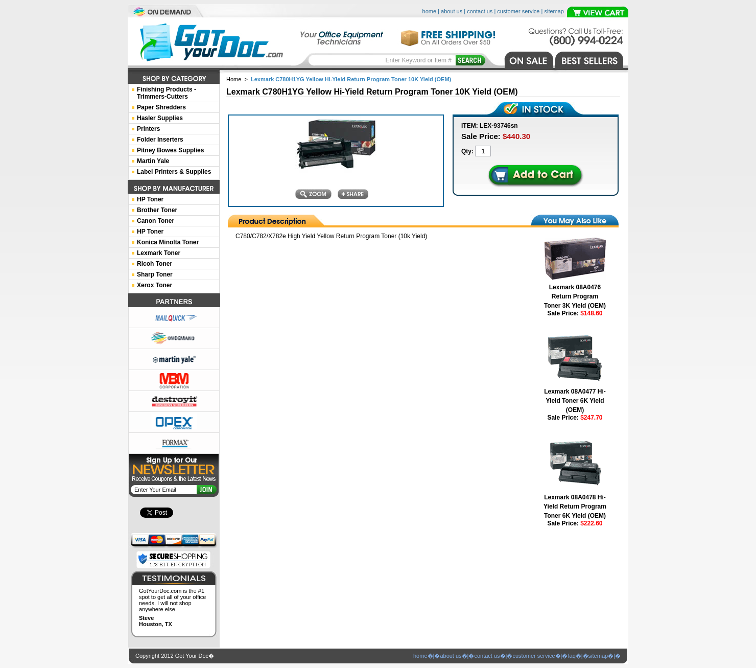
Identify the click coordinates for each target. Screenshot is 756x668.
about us (451, 11)
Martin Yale (153, 161)
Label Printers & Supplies (174, 171)
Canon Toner (155, 220)
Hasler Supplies (160, 118)
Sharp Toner (155, 274)
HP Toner (150, 199)
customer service (518, 11)
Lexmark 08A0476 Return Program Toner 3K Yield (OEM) (575, 296)
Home (233, 79)
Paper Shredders (161, 107)
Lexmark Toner (158, 253)
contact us (479, 11)
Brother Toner (157, 210)
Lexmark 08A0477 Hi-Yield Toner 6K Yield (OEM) (575, 400)
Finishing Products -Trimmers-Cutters (166, 93)
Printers (148, 128)
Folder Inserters (160, 139)
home (429, 11)
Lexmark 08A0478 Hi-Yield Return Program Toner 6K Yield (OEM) (575, 506)
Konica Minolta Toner (168, 242)
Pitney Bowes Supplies (170, 150)
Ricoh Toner (154, 263)
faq (571, 656)
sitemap (554, 11)
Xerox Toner (154, 285)
